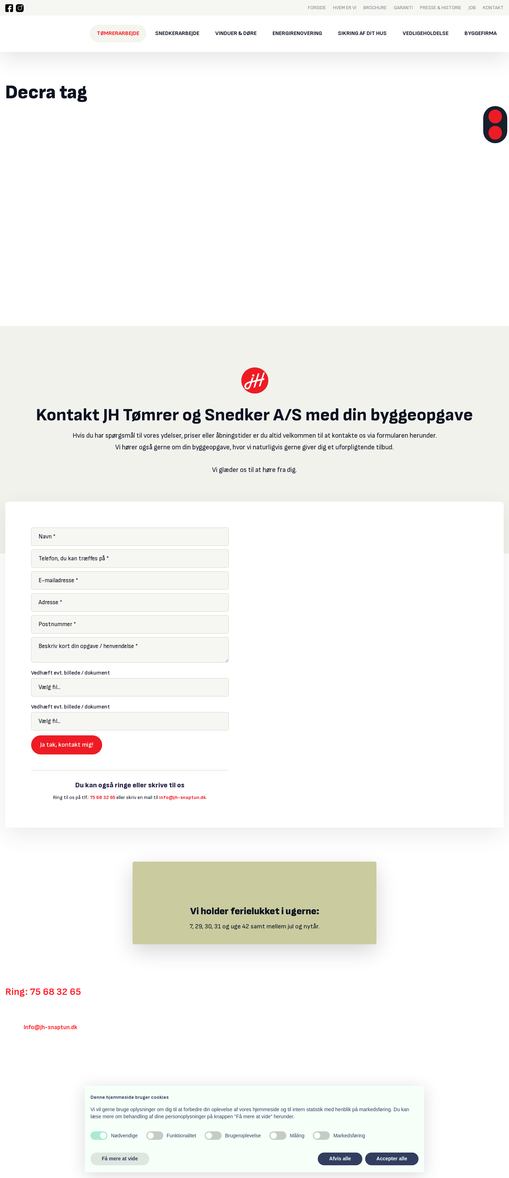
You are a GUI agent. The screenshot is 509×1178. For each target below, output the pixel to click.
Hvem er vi (344, 7)
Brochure (375, 7)
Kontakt (493, 7)
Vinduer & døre (236, 33)
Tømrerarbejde (118, 33)
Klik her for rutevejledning (39, 1066)
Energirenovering (297, 33)
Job (472, 7)
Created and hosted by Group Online (41, 1138)
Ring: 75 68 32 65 (43, 992)
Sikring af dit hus (362, 33)
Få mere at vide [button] (120, 1158)
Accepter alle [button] (391, 1158)
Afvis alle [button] (340, 1158)
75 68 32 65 (102, 797)
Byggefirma (480, 33)
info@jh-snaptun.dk (182, 797)
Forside (317, 7)
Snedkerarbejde (177, 33)
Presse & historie (440, 7)
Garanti (403, 7)
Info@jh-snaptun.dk (50, 1027)
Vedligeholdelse (426, 33)
